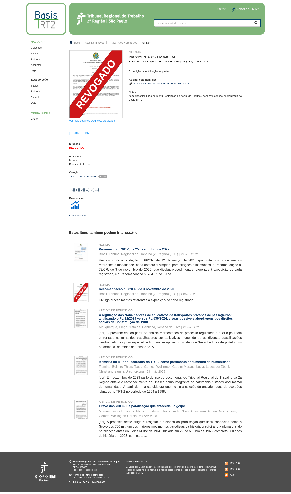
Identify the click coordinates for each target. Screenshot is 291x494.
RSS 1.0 (232, 463)
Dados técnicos (78, 215)
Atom (230, 475)
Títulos (35, 53)
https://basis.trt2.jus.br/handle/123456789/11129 (161, 83)
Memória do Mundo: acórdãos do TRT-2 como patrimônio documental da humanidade (164, 362)
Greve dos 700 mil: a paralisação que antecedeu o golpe (142, 406)
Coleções (36, 47)
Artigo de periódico (116, 310)
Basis (77, 42)
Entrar (34, 118)
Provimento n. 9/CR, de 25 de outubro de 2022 (134, 249)
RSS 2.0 (232, 469)
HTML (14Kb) (79, 133)
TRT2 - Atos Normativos (123, 42)
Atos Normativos (94, 42)
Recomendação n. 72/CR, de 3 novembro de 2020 (136, 289)
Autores (35, 59)
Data (33, 70)
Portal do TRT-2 (245, 9)
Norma (104, 244)
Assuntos (36, 64)
